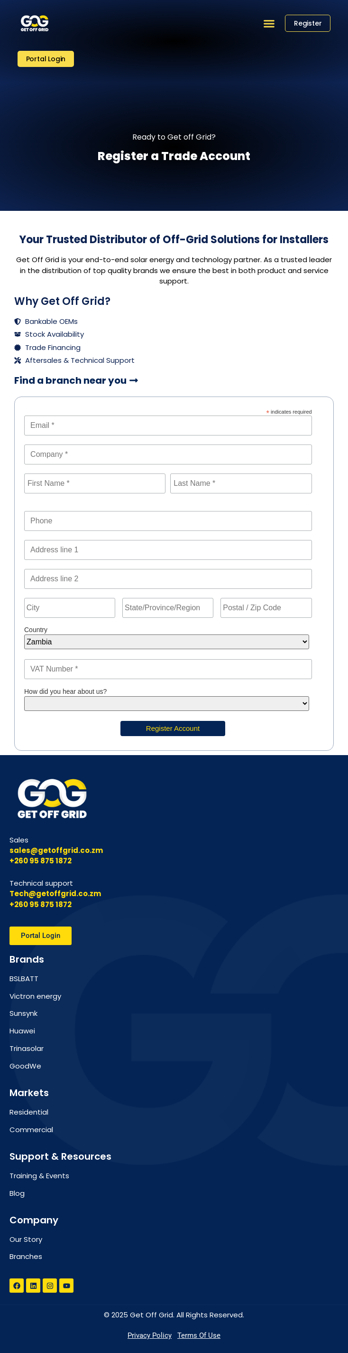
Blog (17, 1193)
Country (35, 629)
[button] (269, 23)
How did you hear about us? (65, 691)
